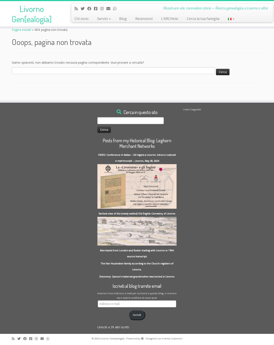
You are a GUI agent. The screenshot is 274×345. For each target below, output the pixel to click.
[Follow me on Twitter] (84, 8)
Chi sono (81, 18)
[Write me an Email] (109, 8)
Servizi (104, 18)
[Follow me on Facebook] (90, 8)
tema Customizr (173, 338)
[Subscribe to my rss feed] (77, 8)
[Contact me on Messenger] (97, 8)
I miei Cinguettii (192, 109)
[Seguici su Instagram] (103, 8)
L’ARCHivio (169, 18)
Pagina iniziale (21, 30)
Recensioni (144, 18)
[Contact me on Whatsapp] (116, 8)
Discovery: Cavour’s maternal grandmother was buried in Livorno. (137, 276)
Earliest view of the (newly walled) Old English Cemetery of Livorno (137, 213)
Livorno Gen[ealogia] (32, 13)
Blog (123, 18)
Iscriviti (137, 315)
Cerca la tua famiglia (203, 18)
